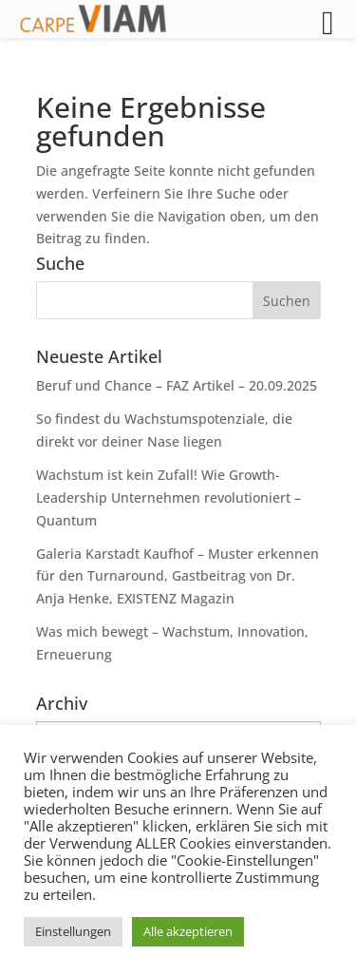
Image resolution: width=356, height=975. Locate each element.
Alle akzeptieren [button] (188, 931)
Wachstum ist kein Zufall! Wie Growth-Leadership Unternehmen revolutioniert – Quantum (168, 497)
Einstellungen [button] (73, 931)
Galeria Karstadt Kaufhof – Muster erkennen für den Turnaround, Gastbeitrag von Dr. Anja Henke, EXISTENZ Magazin (177, 576)
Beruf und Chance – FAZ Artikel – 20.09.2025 (176, 385)
